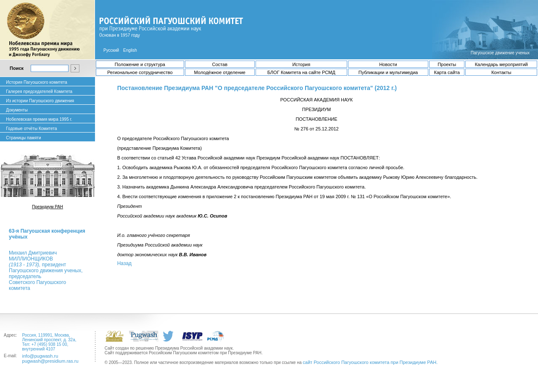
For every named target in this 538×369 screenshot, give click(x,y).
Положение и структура (140, 64)
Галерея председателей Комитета (39, 91)
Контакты (501, 72)
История (301, 64)
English (130, 50)
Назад (124, 263)
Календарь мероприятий (501, 64)
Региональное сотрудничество (139, 72)
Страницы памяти (23, 137)
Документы (17, 110)
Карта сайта (447, 72)
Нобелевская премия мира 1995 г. (39, 119)
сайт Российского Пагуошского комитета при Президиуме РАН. (370, 362)
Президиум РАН (47, 206)
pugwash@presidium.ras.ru (50, 361)
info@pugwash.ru (40, 355)
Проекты (447, 64)
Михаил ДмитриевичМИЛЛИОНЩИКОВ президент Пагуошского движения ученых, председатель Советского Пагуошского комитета (45, 270)
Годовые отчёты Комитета (31, 128)
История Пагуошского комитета (36, 82)
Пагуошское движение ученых (500, 52)
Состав (219, 64)
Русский (111, 50)
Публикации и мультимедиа (388, 72)
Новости (388, 64)
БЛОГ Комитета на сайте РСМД (301, 72)
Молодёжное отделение (219, 72)
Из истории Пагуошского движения (40, 100)
